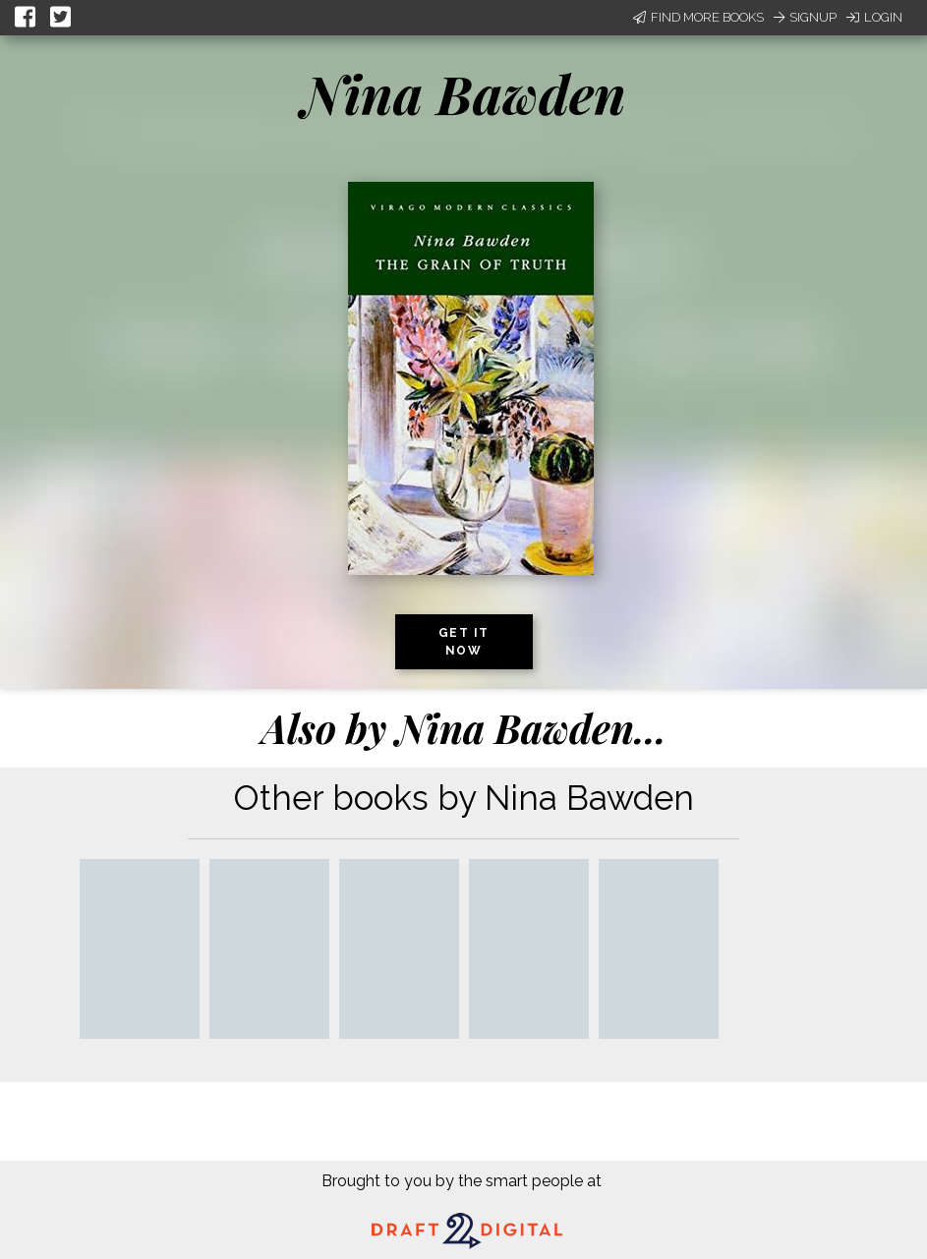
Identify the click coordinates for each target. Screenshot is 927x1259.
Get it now (464, 642)
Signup (805, 17)
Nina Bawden (464, 93)
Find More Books (698, 17)
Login (874, 17)
